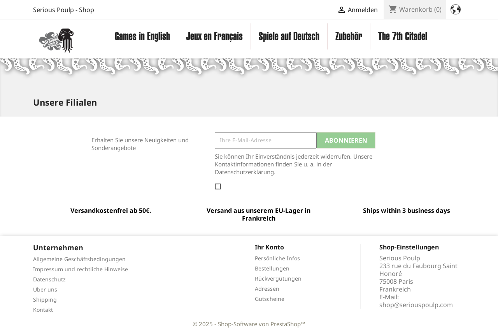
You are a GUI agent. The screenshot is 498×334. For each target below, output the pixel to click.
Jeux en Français (214, 36)
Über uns (45, 289)
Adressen (267, 288)
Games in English (142, 36)
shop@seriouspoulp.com (416, 304)
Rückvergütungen (278, 278)
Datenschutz (49, 279)
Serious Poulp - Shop (63, 9)
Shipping (45, 299)
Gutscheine (269, 298)
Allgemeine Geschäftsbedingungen (79, 259)
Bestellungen (272, 268)
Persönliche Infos (277, 258)
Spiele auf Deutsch (289, 36)
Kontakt (43, 309)
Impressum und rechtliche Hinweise (80, 269)
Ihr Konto (269, 247)
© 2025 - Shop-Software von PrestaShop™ (249, 324)
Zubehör (348, 36)
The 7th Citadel (402, 36)
